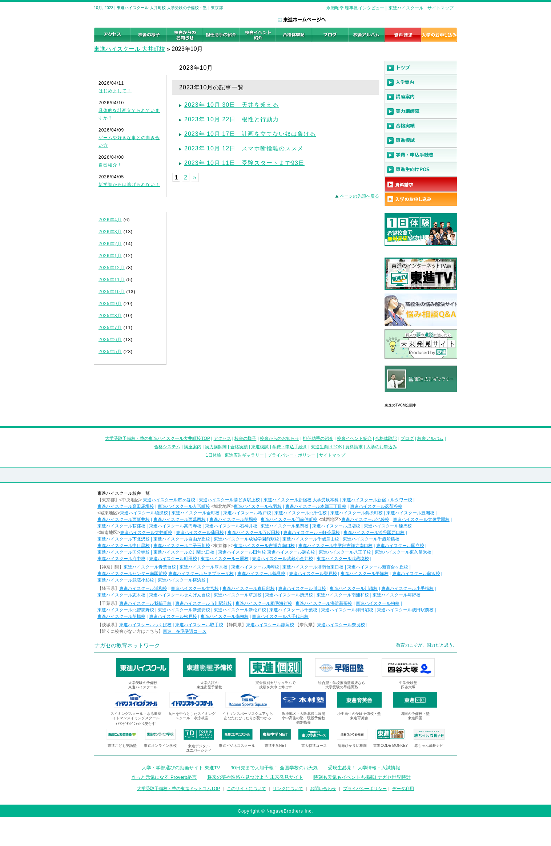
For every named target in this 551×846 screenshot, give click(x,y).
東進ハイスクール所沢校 (289, 595)
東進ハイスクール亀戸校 (247, 512)
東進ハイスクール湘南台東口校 (312, 567)
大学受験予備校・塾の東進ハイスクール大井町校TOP (157, 438)
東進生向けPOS (326, 446)
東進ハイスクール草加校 (238, 595)
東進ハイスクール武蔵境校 (343, 558)
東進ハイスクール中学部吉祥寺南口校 (335, 545)
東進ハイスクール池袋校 (365, 519)
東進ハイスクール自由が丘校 (181, 539)
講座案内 (192, 446)
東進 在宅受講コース (184, 631)
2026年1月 (110, 255)
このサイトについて (246, 788)
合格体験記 (386, 438)
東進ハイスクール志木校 (121, 595)
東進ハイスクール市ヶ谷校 (169, 499)
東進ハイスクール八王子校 (345, 552)
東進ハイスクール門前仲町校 (289, 519)
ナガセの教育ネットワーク (127, 645)
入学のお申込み (381, 446)
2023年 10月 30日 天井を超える (231, 105)
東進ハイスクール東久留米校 (403, 552)
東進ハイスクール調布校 (291, 552)
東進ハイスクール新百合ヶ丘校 (377, 567)
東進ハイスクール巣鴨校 (285, 526)
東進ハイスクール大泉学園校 (421, 519)
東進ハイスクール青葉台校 (150, 567)
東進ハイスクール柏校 (377, 603)
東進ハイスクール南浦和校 (343, 595)
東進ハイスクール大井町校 (146, 532)
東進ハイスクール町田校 (173, 558)
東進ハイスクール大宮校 (195, 588)
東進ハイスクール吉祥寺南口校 (264, 545)
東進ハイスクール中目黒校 (123, 545)
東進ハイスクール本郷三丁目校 (315, 506)
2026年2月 (110, 243)
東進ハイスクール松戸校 (173, 616)
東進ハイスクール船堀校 (233, 519)
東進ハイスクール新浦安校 (184, 609)
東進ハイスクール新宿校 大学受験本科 (301, 499)
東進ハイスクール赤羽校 (258, 506)
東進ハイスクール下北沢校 (123, 539)
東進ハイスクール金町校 (196, 512)
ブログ (407, 438)
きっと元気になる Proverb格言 (164, 777)
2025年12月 (111, 267)
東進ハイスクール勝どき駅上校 (229, 499)
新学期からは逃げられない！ (129, 184)
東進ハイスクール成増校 (336, 526)
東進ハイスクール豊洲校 (410, 512)
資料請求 (354, 446)
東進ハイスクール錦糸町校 (356, 512)
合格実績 (239, 446)
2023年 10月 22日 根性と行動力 (231, 119)
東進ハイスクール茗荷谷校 (376, 506)
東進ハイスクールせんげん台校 (179, 595)
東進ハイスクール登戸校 (313, 573)
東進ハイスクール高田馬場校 (125, 506)
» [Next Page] (194, 177)
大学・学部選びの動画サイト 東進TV (181, 767)
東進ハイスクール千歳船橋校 (371, 539)
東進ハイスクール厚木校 (204, 567)
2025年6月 (110, 339)
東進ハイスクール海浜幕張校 (323, 603)
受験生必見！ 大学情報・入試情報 (364, 767)
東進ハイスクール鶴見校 (261, 573)
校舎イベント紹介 (354, 438)
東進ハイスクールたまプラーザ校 (201, 573)
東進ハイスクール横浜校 (182, 580)
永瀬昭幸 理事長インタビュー (355, 8)
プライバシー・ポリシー (291, 455)
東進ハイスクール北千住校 (300, 512)
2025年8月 (110, 315)
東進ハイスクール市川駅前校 (203, 603)
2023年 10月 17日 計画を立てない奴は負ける (250, 134)
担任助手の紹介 (318, 438)
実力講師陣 (216, 446)
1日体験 (213, 455)
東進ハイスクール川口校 (302, 588)
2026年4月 (110, 219)
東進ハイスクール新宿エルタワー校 (377, 499)
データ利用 (403, 788)
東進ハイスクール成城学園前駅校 (246, 539)
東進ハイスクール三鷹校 (225, 558)
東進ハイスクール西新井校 (123, 519)
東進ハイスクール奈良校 (341, 624)
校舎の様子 (245, 438)
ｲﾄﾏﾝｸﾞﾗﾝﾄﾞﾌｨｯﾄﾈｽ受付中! (136, 724)
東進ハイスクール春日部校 (248, 588)
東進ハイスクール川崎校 (255, 567)
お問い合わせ (323, 788)
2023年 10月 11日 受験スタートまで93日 (244, 163)
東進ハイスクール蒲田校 (200, 532)
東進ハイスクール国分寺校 (123, 552)
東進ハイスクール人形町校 (184, 506)
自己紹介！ (110, 164)
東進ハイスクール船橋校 (121, 616)
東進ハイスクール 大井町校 (129, 49)
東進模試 (260, 446)
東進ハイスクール (406, 8)
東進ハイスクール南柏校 (225, 616)
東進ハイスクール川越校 (354, 588)
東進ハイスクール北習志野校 (125, 609)
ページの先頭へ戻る (359, 196)
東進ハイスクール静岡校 (270, 624)
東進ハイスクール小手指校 (407, 588)
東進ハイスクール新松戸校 (240, 609)
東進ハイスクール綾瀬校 (144, 512)
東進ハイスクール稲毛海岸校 (264, 603)
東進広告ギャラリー (405, 396)
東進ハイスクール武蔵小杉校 (125, 580)
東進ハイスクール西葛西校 (179, 519)
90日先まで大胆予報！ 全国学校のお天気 (273, 767)
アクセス (222, 438)
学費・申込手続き (289, 446)
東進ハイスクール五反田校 (254, 532)
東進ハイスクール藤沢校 (416, 573)
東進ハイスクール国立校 (400, 545)
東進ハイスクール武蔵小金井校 (282, 558)
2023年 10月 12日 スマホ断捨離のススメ (243, 148)
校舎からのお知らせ (279, 438)
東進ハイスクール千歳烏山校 (310, 539)
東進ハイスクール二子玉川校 (181, 545)
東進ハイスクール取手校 (199, 624)
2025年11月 (111, 279)
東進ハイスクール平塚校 (365, 573)
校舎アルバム (430, 438)
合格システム (167, 446)
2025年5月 (110, 351)
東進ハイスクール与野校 (397, 595)
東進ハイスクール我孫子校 (145, 603)
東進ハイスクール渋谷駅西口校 (374, 532)
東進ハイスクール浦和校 (143, 588)
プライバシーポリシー (365, 788)
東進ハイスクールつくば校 (145, 624)
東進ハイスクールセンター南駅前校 (132, 573)
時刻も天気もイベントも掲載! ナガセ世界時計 (361, 777)
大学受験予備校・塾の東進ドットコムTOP (178, 788)
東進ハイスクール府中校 (121, 558)
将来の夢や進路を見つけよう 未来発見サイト (255, 777)
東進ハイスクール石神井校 (231, 526)
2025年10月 (111, 291)
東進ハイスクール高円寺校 (175, 526)
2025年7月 (110, 327)
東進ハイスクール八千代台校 (280, 616)
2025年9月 (110, 303)
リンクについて (288, 788)
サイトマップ (440, 8)
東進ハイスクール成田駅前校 (405, 609)
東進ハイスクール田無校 (242, 552)
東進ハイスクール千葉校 (293, 609)
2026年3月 (110, 231)
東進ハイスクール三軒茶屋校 (311, 532)
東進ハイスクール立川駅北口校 (183, 552)
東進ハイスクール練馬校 (388, 526)
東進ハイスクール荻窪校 (121, 526)
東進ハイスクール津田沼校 (347, 609)
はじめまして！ (115, 90)
